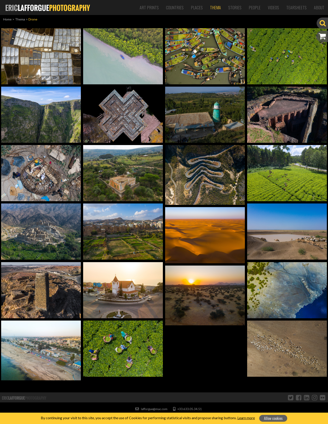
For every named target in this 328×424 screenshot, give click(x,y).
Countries (175, 7)
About (319, 7)
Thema (215, 7)
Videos (273, 7)
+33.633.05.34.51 (187, 409)
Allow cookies (273, 418)
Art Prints (149, 7)
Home (7, 19)
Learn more (246, 418)
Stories (234, 7)
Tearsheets (296, 7)
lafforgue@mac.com (151, 409)
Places (197, 7)
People (255, 7)
